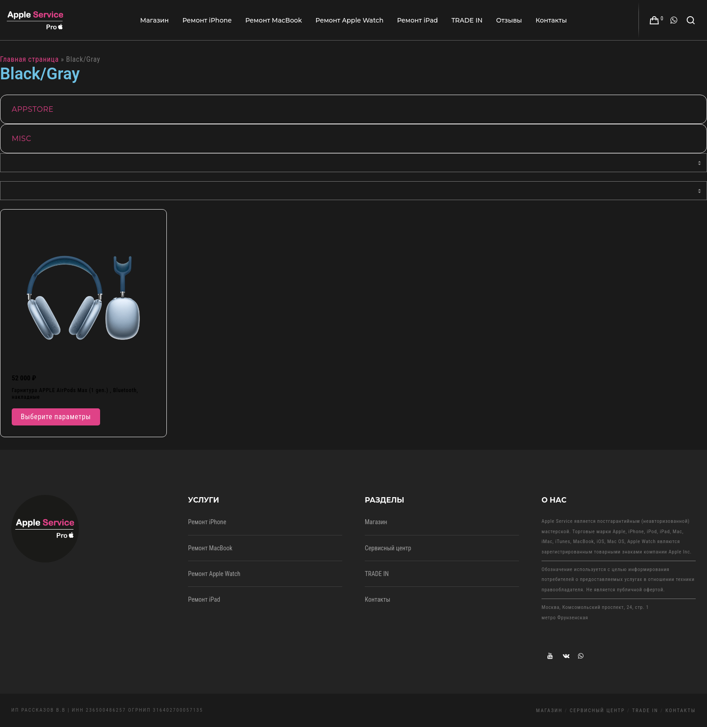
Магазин (376, 522)
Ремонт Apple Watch (214, 573)
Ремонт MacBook (210, 548)
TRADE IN (377, 573)
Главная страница (29, 59)
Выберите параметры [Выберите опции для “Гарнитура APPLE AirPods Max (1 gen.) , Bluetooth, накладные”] (56, 416)
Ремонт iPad (204, 599)
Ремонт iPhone (207, 522)
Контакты (377, 599)
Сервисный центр (388, 548)
